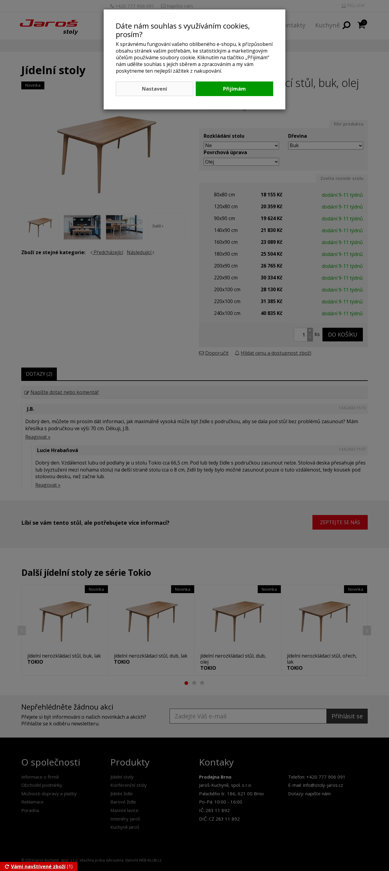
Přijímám (234, 88)
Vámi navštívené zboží (35, 866)
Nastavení (154, 88)
